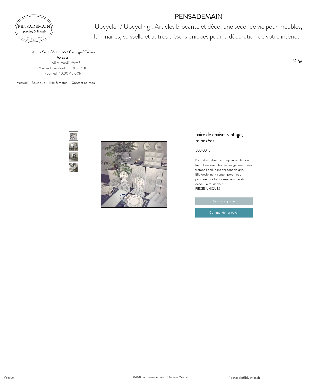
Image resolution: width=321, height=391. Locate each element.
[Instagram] (294, 61)
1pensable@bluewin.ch (244, 378)
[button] (299, 61)
